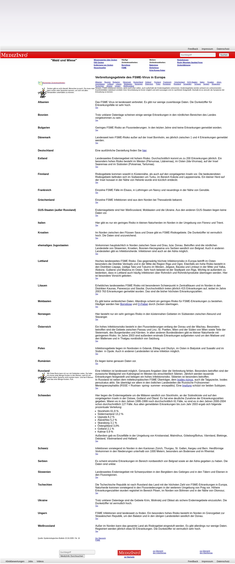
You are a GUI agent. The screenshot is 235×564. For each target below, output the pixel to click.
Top (96, 531)
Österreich (149, 84)
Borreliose (126, 65)
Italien (202, 82)
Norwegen (139, 84)
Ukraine (109, 86)
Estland (148, 82)
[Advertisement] (118, 23)
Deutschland (138, 82)
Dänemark (127, 82)
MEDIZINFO (15, 54)
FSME (124, 68)
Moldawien (128, 84)
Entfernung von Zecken (103, 65)
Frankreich (167, 82)
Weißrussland (128, 86)
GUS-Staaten (192, 82)
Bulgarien (116, 82)
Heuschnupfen (100, 68)
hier (144, 150)
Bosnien (107, 82)
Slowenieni (216, 84)
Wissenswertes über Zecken (105, 60)
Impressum (207, 49)
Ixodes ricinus (185, 379)
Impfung (187, 385)
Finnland (157, 82)
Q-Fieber (143, 304)
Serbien (206, 84)
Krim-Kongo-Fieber (157, 70)
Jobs (30, 561)
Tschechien (99, 86)
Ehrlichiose (154, 68)
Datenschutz (223, 49)
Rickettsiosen (182, 60)
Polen (158, 84)
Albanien (98, 82)
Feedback (193, 49)
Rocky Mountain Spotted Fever (190, 62)
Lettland (110, 84)
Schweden (187, 84)
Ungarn (117, 86)
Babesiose (153, 65)
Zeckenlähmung (183, 65)
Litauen (119, 84)
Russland (177, 84)
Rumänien (167, 84)
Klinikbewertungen (15, 561)
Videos (40, 561)
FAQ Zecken (99, 62)
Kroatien (210, 82)
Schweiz (197, 84)
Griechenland (179, 82)
